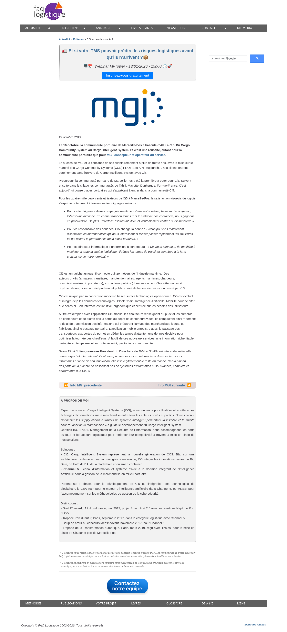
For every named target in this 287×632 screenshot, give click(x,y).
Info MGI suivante (171, 385)
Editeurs (78, 39)
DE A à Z (207, 603)
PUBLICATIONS (71, 603)
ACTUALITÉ (33, 28)
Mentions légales (255, 624)
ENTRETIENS (70, 28)
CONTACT (208, 28)
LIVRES (136, 603)
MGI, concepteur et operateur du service (136, 155)
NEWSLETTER (175, 28)
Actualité (64, 39)
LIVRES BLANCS (142, 28)
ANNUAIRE (103, 28)
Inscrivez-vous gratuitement (127, 75)
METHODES (33, 603)
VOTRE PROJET (106, 603)
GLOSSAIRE (174, 603)
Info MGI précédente (86, 385)
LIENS (241, 603)
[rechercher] (227, 58)
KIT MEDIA (244, 28)
